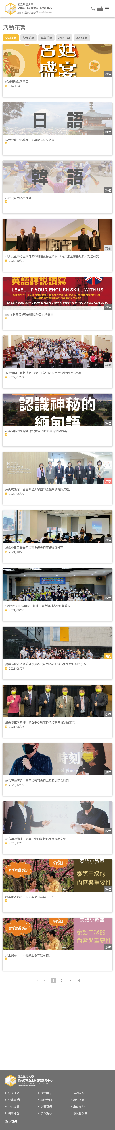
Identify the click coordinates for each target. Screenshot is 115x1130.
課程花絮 (28, 38)
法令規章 (46, 1113)
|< (36, 980)
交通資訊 (46, 1106)
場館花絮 (64, 38)
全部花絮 (11, 38)
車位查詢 (79, 1106)
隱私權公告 (80, 1113)
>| (78, 980)
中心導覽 (13, 1106)
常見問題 (79, 1100)
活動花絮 (79, 1093)
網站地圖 (13, 1113)
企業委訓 (46, 1093)
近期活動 (13, 1093)
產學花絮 (46, 38)
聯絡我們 (46, 1100)
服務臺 (12, 1100)
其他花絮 (82, 38)
